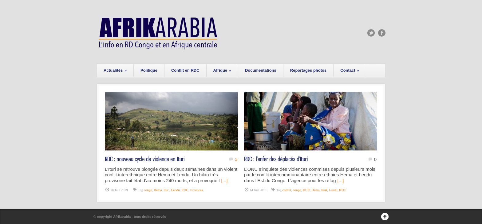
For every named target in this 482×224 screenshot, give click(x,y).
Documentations (260, 70)
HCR (306, 190)
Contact (349, 70)
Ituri (166, 190)
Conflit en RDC (185, 70)
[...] (224, 180)
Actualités (115, 70)
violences (196, 190)
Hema (158, 190)
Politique (148, 70)
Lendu (175, 190)
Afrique (222, 70)
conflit (286, 190)
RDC (184, 190)
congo (148, 190)
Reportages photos (308, 70)
